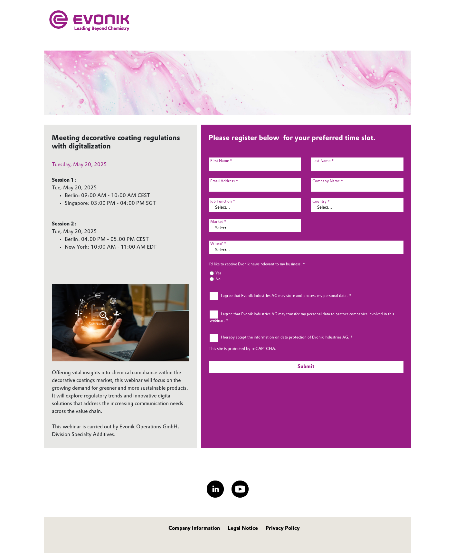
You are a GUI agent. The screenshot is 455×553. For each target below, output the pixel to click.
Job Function (221, 202)
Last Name (321, 161)
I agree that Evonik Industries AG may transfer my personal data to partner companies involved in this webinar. (302, 318)
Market (216, 222)
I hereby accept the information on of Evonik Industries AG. (285, 337)
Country (319, 202)
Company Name (326, 181)
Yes (218, 273)
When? (216, 244)
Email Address (222, 181)
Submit (306, 366)
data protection (293, 337)
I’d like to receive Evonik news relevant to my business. (255, 264)
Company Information (194, 528)
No (218, 279)
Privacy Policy (283, 528)
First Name (219, 161)
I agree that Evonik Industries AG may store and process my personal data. (284, 296)
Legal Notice (243, 528)
